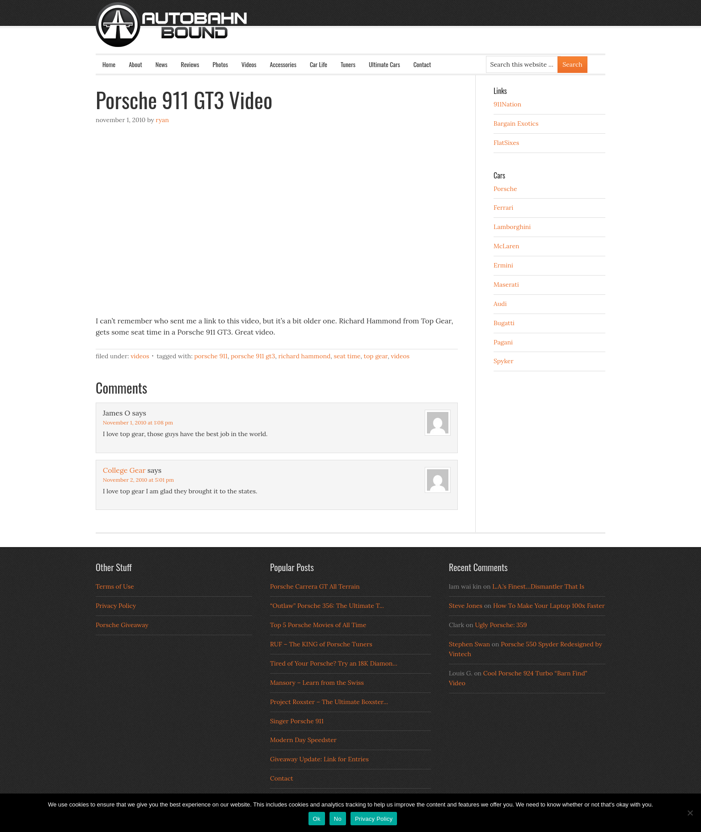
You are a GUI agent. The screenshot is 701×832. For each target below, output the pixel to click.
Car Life (318, 64)
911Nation (507, 104)
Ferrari (503, 208)
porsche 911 (210, 356)
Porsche (505, 189)
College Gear (124, 470)
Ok (317, 818)
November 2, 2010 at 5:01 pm (138, 479)
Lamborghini (512, 227)
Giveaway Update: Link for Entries (319, 759)
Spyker (504, 361)
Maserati (506, 284)
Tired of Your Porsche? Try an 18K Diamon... (333, 663)
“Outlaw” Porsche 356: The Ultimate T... (327, 606)
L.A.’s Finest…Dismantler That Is (538, 586)
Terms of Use (115, 586)
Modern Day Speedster (303, 740)
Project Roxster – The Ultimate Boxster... (329, 702)
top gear (376, 356)
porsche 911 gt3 (253, 356)
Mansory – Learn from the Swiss (317, 683)
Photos (220, 64)
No (338, 818)
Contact (422, 64)
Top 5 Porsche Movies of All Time (318, 625)
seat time (347, 356)
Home (108, 64)
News (162, 64)
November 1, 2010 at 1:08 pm (138, 422)
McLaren (506, 246)
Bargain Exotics (516, 123)
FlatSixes (506, 143)
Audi (500, 304)
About (135, 64)
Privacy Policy (116, 606)
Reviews (190, 64)
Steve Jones (465, 606)
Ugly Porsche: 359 (501, 625)
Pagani (503, 342)
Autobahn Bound (365, 32)
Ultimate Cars (384, 64)
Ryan (162, 120)
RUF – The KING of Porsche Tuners (321, 644)
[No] (689, 812)
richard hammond (305, 356)
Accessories (283, 64)
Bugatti (504, 323)
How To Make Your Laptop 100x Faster (549, 606)
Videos (249, 64)
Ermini (503, 265)
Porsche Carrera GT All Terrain (315, 586)
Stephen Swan (469, 644)
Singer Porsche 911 (297, 721)
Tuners (348, 64)
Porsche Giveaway (122, 625)
